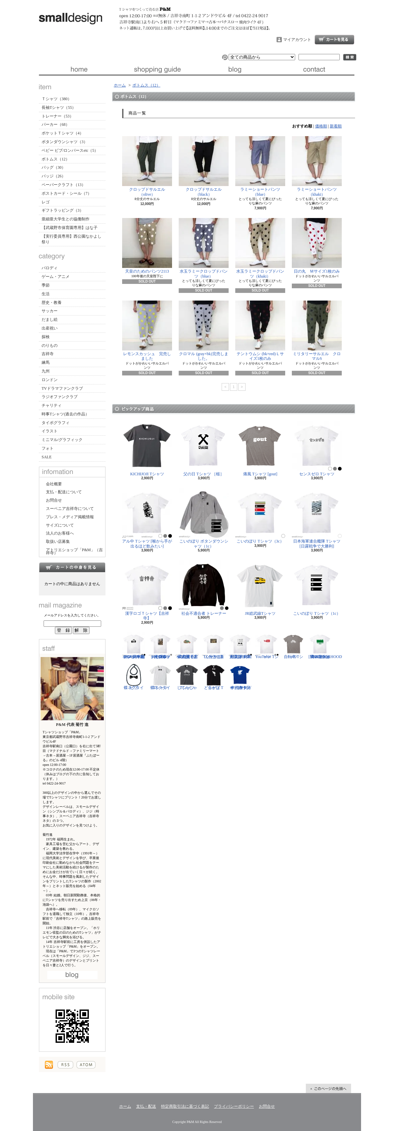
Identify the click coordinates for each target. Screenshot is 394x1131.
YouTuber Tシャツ (267, 645)
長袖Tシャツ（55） (59, 107)
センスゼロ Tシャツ (317, 448)
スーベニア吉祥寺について (70, 508)
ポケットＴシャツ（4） (63, 133)
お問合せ (315, 69)
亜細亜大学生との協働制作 (66, 219)
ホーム (78, 69)
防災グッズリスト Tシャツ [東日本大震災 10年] (240, 645)
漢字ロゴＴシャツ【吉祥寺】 (147, 590)
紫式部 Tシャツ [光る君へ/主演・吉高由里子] (187, 645)
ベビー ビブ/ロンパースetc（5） (70, 150)
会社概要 (54, 484)
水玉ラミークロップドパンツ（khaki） (260, 248)
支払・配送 (146, 1106)
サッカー (50, 311)
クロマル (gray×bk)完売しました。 (204, 331)
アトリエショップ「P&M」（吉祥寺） (74, 551)
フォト (48, 448)
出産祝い (50, 328)
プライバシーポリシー (234, 1106)
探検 (46, 337)
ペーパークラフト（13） (64, 184)
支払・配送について (157, 69)
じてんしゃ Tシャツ (187, 676)
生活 (46, 294)
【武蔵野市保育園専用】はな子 (70, 227)
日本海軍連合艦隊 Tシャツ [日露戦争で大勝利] (317, 518)
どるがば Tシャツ (213, 676)
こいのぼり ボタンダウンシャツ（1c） (204, 518)
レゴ (46, 202)
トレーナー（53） (58, 116)
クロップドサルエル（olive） (147, 166)
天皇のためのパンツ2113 (147, 246)
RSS (65, 1064)
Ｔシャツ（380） (57, 99)
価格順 (321, 126)
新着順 (336, 126)
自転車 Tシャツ (293, 645)
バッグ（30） (54, 167)
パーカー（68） (56, 124)
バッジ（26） (54, 176)
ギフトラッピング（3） (63, 210)
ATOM (86, 1064)
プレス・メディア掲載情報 (70, 517)
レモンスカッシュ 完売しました (147, 331)
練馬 (46, 362)
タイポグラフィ (56, 422)
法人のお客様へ (60, 533)
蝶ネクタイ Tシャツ (160, 676)
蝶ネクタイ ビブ (133, 676)
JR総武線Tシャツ (260, 588)
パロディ (50, 268)
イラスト (50, 431)
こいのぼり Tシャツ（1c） (317, 588)
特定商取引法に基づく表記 (185, 1106)
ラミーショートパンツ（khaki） (317, 166)
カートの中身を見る (72, 567)
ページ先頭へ (328, 1088)
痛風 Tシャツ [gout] (260, 448)
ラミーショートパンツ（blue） (260, 166)
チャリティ (52, 405)
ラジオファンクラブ (60, 396)
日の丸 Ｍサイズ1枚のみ (317, 246)
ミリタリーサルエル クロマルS (317, 331)
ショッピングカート (334, 40)
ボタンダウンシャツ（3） (65, 141)
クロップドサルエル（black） (204, 166)
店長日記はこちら (72, 975)
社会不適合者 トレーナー (204, 588)
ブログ (236, 69)
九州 (46, 371)
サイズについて (60, 525)
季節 (46, 285)
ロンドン (50, 379)
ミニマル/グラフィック (62, 439)
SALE (47, 457)
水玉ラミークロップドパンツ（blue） (204, 248)
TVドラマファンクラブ (62, 388)
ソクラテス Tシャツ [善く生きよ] (213, 645)
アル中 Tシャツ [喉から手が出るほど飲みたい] (147, 518)
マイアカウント (297, 39)
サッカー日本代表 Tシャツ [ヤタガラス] (240, 676)
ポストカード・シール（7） (67, 193)
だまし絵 (50, 319)
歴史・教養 (52, 302)
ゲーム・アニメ (56, 276)
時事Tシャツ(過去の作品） (65, 414)
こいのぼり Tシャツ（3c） (260, 516)
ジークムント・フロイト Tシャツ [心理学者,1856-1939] (160, 645)
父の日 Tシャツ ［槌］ (204, 448)
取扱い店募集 (58, 541)
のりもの (50, 345)
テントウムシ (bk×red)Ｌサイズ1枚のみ (260, 331)
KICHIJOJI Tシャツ (147, 448)
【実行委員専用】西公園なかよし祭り (71, 239)
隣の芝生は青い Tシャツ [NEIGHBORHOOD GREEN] (325, 645)
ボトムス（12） (56, 159)
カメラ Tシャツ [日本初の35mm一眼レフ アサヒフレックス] (133, 645)
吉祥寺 (48, 353)
